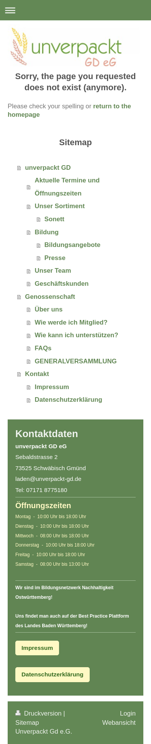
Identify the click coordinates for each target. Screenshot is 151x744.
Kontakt (37, 374)
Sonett (54, 219)
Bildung (47, 232)
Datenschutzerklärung (68, 399)
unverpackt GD (48, 167)
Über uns (49, 309)
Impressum (52, 387)
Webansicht (119, 722)
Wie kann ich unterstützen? (76, 335)
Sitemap (27, 722)
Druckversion (39, 713)
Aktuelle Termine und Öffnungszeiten (67, 187)
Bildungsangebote (72, 245)
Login (128, 713)
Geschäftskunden (62, 283)
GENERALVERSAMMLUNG (76, 361)
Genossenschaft (50, 296)
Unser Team (53, 270)
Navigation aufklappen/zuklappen (75, 10)
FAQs (43, 348)
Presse (55, 258)
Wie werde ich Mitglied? (71, 322)
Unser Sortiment (60, 206)
